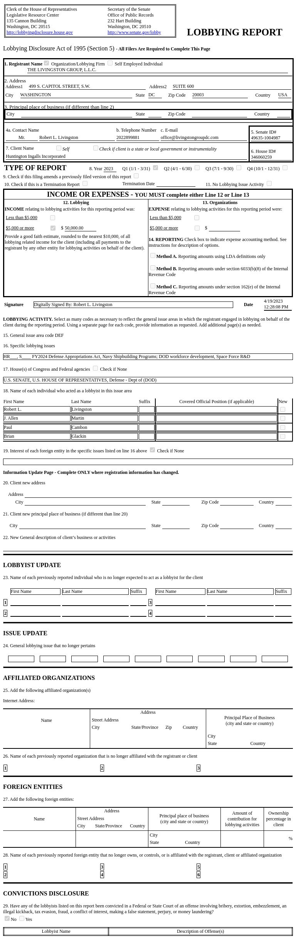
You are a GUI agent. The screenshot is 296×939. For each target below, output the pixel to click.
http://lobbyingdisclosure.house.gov (40, 32)
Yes (25, 919)
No (11, 919)
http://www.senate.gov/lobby (134, 32)
